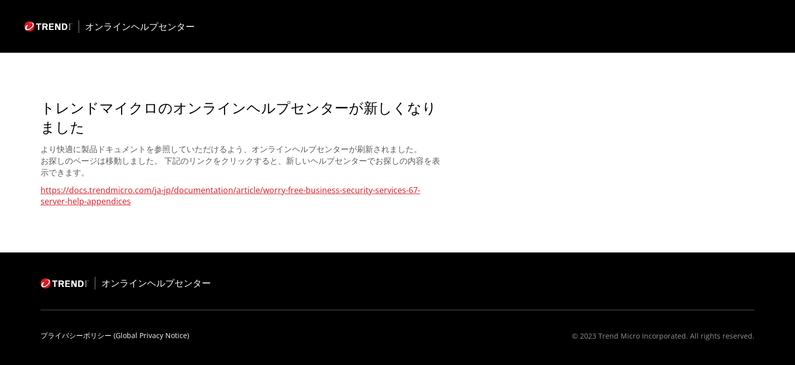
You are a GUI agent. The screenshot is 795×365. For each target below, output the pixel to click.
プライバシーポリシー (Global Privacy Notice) (115, 335)
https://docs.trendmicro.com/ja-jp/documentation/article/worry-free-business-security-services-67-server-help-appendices (230, 196)
